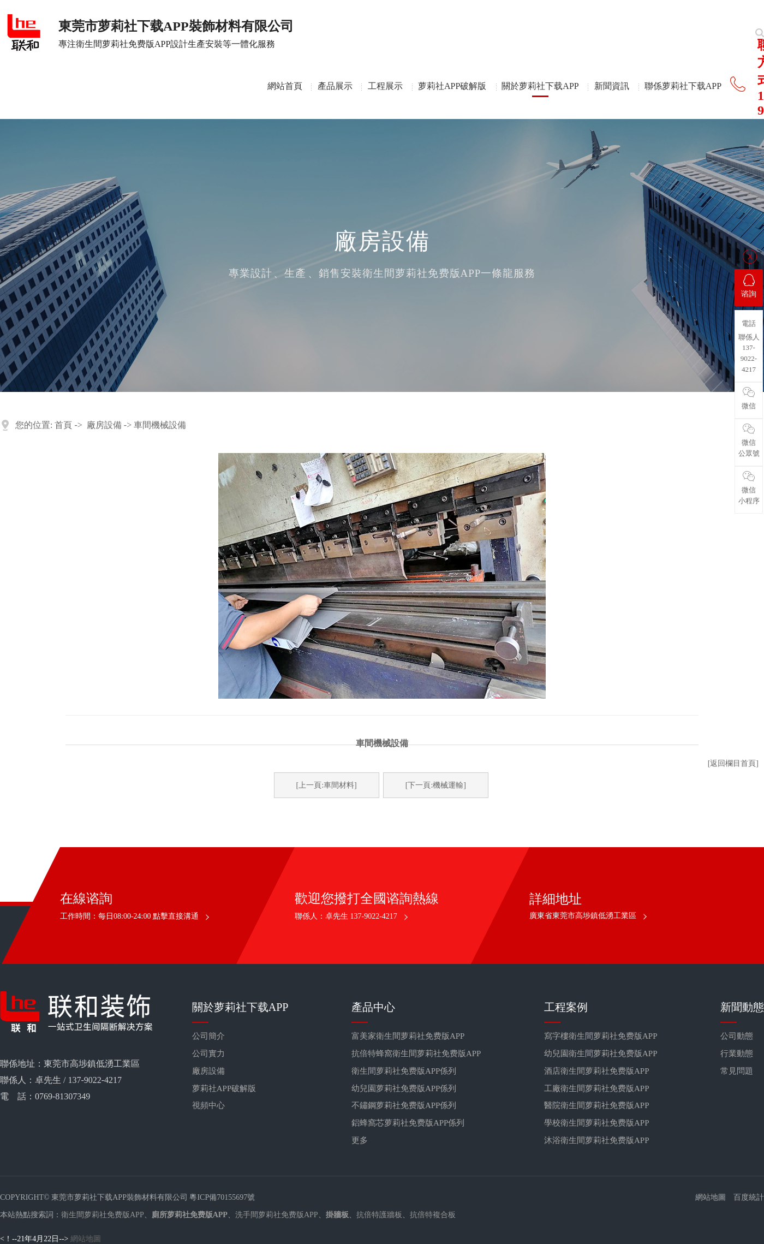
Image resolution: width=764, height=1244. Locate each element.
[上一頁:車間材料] (326, 785)
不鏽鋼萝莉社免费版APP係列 (404, 1105)
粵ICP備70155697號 (222, 1197)
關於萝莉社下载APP (540, 86)
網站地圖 (710, 1197)
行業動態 (736, 1053)
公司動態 (736, 1036)
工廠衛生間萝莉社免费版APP (596, 1088)
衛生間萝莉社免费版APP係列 (404, 1071)
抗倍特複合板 (433, 1215)
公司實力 (208, 1053)
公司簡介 (208, 1036)
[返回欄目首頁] (733, 763)
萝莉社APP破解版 (452, 86)
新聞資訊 (611, 86)
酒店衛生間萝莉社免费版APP (596, 1071)
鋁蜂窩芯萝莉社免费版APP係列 (408, 1122)
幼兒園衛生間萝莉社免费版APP (601, 1053)
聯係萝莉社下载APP (682, 86)
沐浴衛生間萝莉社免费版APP (596, 1140)
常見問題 (736, 1071)
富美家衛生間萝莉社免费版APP (408, 1036)
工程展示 (385, 86)
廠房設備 (104, 425)
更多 (359, 1140)
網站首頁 (284, 86)
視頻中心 (208, 1105)
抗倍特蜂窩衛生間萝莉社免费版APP (416, 1053)
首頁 (63, 425)
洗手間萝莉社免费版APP (276, 1215)
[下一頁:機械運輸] (435, 785)
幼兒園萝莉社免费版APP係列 (404, 1088)
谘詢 (748, 286)
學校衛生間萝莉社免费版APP (596, 1122)
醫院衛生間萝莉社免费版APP (596, 1105)
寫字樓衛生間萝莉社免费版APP (601, 1036)
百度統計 (748, 1197)
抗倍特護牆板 (379, 1215)
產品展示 (335, 86)
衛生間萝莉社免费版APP (102, 1215)
